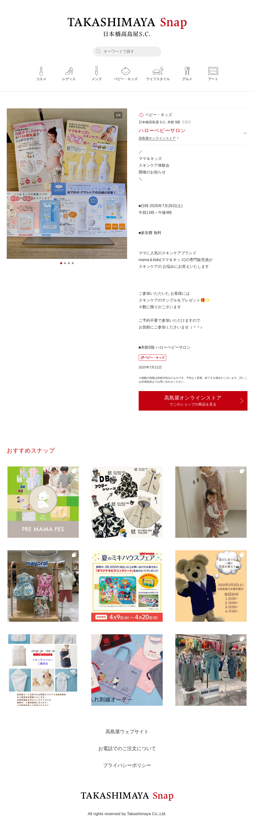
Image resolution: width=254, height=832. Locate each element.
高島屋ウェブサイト (127, 731)
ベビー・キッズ (154, 357)
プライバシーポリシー (127, 765)
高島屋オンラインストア (157, 138)
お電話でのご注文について (127, 748)
